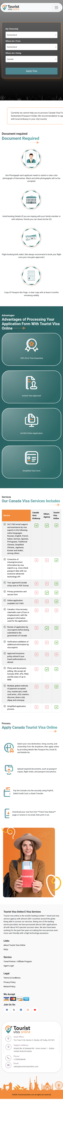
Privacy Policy (9, 982)
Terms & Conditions (12, 978)
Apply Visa (31, 71)
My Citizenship (12, 29)
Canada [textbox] (10, 59)
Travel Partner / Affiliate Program (18, 961)
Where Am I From (13, 41)
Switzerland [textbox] (12, 35)
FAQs (6, 949)
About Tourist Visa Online (14, 945)
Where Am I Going (13, 53)
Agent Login (9, 966)
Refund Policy (9, 986)
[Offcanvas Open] (56, 8)
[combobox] (31, 35)
